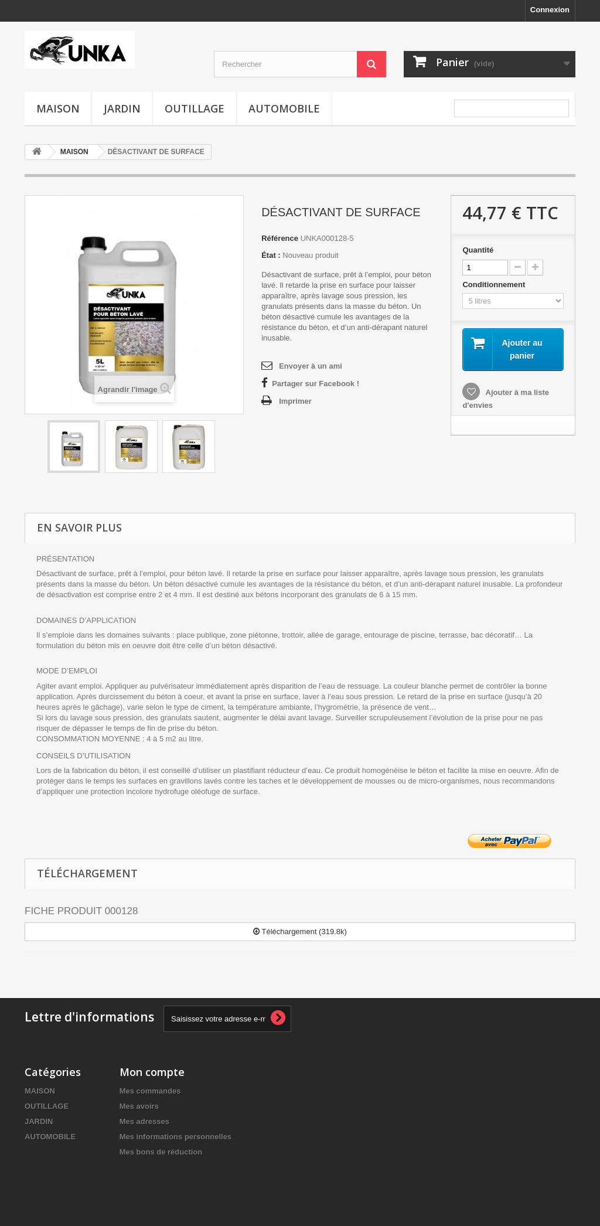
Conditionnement (494, 284)
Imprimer (295, 401)
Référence (279, 238)
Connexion (550, 9)
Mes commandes (150, 1091)
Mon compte (152, 1072)
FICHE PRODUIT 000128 (81, 911)
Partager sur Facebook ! (315, 383)
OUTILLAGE (194, 108)
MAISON (58, 108)
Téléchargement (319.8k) (300, 931)
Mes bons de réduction (161, 1151)
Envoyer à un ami (310, 366)
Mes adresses (144, 1121)
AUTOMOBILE (284, 108)
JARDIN (122, 108)
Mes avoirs (139, 1106)
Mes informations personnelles (175, 1136)
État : (271, 255)
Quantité (477, 250)
